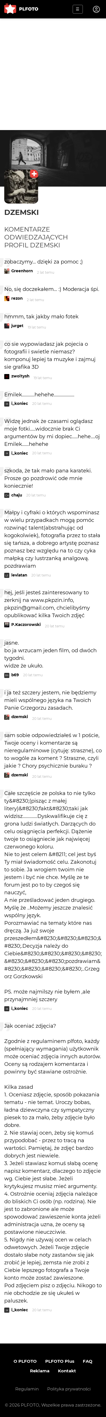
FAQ (87, 1361)
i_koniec (19, 403)
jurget (17, 325)
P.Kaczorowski (26, 624)
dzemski (21, 212)
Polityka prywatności (69, 1389)
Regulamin (27, 1389)
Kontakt (67, 1370)
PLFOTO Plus (59, 1361)
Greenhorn (22, 271)
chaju (16, 495)
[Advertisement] (53, 74)
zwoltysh (20, 376)
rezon (17, 298)
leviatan (19, 575)
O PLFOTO (25, 1361)
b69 (15, 675)
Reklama (39, 1370)
